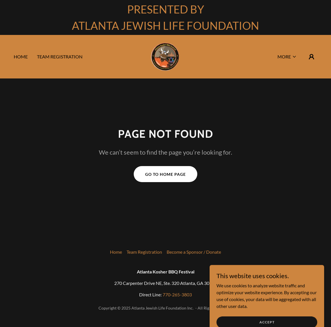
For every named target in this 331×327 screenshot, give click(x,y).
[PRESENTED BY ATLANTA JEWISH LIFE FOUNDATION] (165, 17)
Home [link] (21, 56)
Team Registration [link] (59, 56)
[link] (165, 56)
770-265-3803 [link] (177, 294)
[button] (287, 56)
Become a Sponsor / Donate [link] (194, 252)
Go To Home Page (165, 174)
